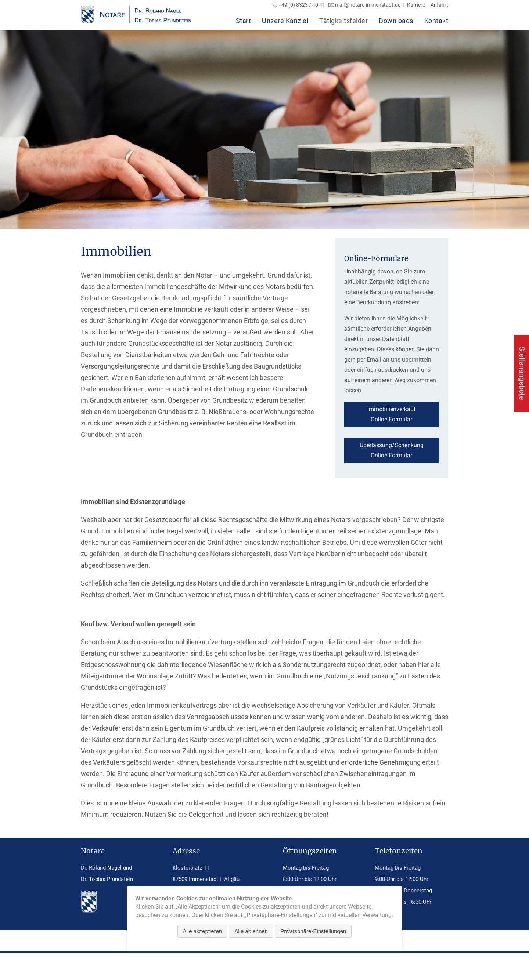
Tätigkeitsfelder (343, 21)
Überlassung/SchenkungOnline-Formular (392, 450)
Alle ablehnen (251, 931)
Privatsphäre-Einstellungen (313, 931)
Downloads (396, 21)
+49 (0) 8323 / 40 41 (301, 5)
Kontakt (436, 21)
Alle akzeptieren (202, 931)
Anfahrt (439, 5)
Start (243, 21)
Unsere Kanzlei (285, 21)
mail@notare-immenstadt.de (367, 5)
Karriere (416, 5)
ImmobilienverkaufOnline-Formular (391, 414)
